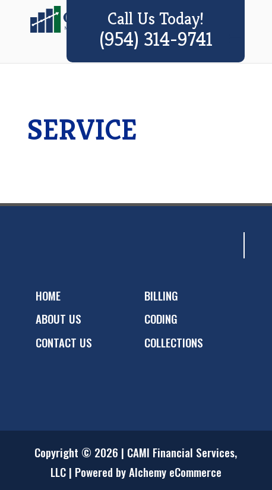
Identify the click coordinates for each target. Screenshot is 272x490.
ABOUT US (58, 318)
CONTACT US (64, 342)
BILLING (161, 295)
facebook (43, 245)
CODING (161, 318)
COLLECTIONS (173, 342)
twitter (67, 245)
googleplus (91, 245)
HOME (48, 295)
